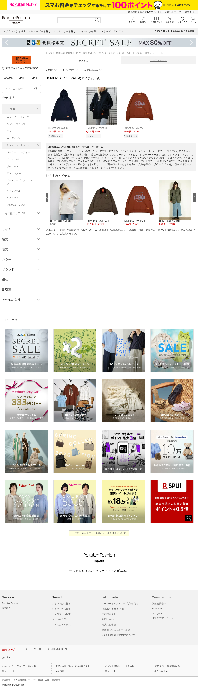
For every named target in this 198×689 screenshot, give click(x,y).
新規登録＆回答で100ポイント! (144, 11)
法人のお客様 (109, 624)
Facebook (157, 608)
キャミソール (14, 190)
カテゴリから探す (61, 614)
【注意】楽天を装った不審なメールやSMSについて (99, 533)
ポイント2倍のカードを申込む (119, 666)
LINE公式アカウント (162, 618)
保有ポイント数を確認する (167, 666)
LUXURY (6, 608)
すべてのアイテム (61, 624)
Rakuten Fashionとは (113, 608)
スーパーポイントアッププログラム (120, 603)
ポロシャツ (12, 166)
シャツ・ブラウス (16, 124)
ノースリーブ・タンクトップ (21, 182)
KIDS (34, 78)
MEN (21, 78)
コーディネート (158, 60)
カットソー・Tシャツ (18, 117)
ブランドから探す (61, 603)
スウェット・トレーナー (19, 145)
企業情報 (6, 680)
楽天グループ (171, 11)
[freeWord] (21, 89)
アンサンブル (14, 173)
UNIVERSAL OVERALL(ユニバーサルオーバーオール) (102, 53)
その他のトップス (16, 204)
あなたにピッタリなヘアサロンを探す (20, 666)
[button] (66, 203)
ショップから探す (61, 608)
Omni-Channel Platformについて (118, 635)
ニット (10, 131)
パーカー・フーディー (18, 152)
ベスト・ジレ (14, 159)
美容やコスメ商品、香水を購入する (73, 666)
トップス (10, 109)
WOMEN (8, 78)
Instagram (157, 613)
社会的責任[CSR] (41, 680)
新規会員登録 (159, 603)
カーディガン (14, 138)
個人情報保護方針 (21, 680)
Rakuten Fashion (64, 53)
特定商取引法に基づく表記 (116, 629)
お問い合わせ (109, 619)
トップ (49, 53)
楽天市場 (189, 11)
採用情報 (56, 680)
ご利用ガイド (109, 614)
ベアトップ (12, 197)
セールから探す (60, 619)
